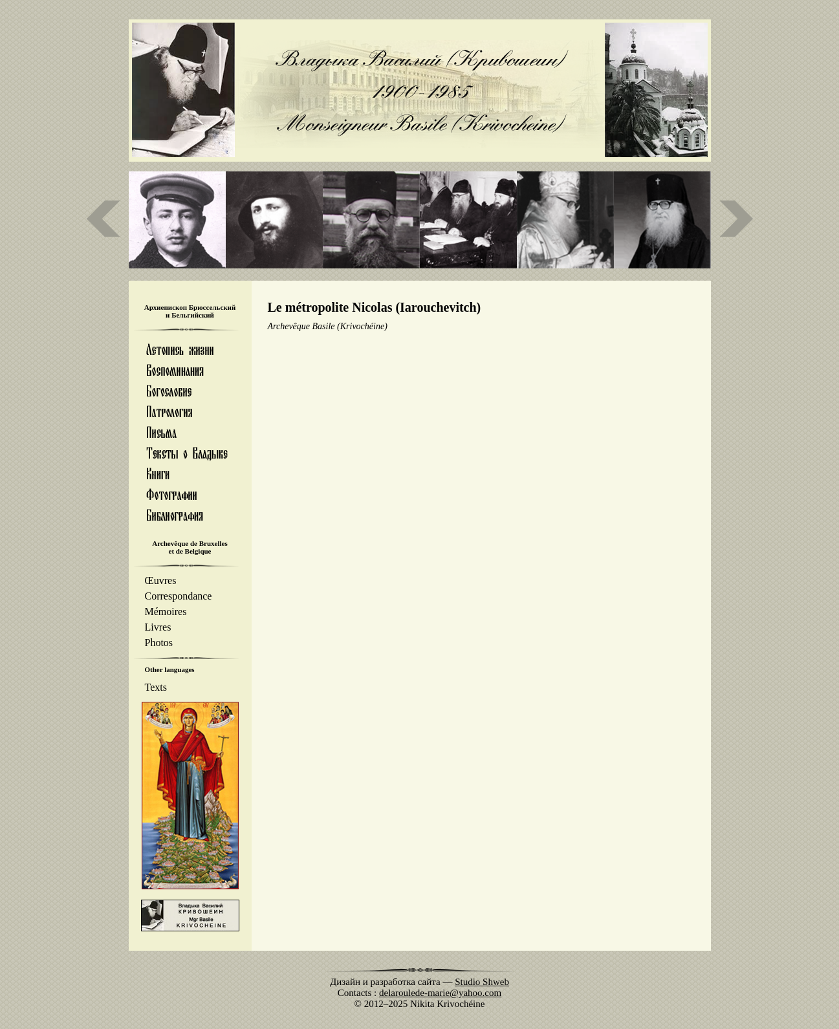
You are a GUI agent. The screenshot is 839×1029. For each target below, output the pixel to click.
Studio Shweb (482, 982)
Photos (159, 642)
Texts (156, 687)
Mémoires (166, 611)
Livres (158, 627)
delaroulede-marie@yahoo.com (440, 993)
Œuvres (161, 580)
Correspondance (178, 595)
